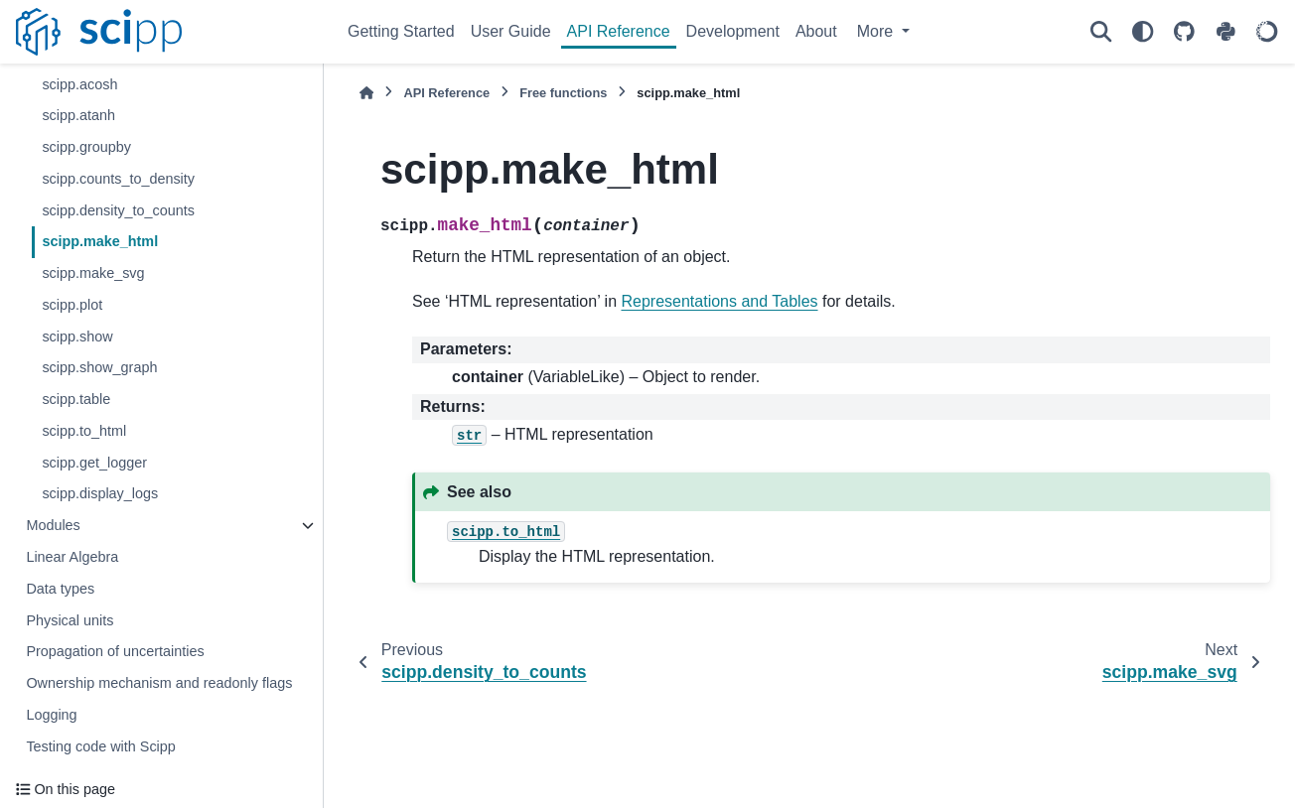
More (877, 31)
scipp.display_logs (100, 493)
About (816, 31)
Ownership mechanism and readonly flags (159, 683)
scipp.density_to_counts (118, 210)
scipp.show (77, 336)
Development (733, 31)
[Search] (1100, 32)
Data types (60, 589)
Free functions (563, 92)
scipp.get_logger (94, 463)
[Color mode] (1142, 32)
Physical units (69, 620)
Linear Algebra (72, 557)
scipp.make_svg (93, 273)
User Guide (511, 31)
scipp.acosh (79, 84)
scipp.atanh (78, 115)
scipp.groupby (86, 147)
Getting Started (401, 31)
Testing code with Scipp (100, 746)
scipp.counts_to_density (118, 179)
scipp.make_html (100, 241)
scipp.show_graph (99, 367)
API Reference (618, 31)
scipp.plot (72, 305)
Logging (51, 715)
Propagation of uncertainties (115, 651)
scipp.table (76, 399)
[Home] (366, 92)
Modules (52, 525)
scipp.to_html (84, 431)
